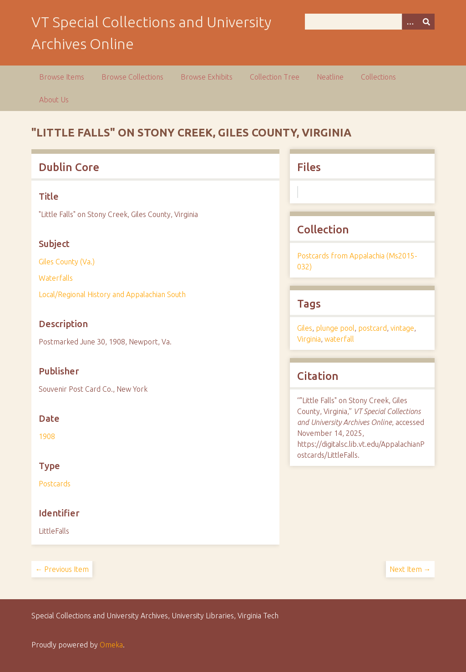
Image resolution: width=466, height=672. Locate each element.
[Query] (370, 22)
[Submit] (426, 22)
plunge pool (335, 328)
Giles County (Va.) (67, 262)
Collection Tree (274, 77)
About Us (54, 100)
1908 (47, 436)
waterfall (339, 339)
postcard (372, 328)
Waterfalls (56, 278)
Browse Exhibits (207, 77)
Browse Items (61, 77)
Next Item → (410, 569)
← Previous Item (62, 569)
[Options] (410, 22)
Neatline (330, 77)
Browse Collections (132, 77)
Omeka (111, 645)
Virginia (309, 339)
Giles (304, 328)
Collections (378, 77)
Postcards (55, 484)
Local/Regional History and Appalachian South (112, 294)
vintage (402, 328)
